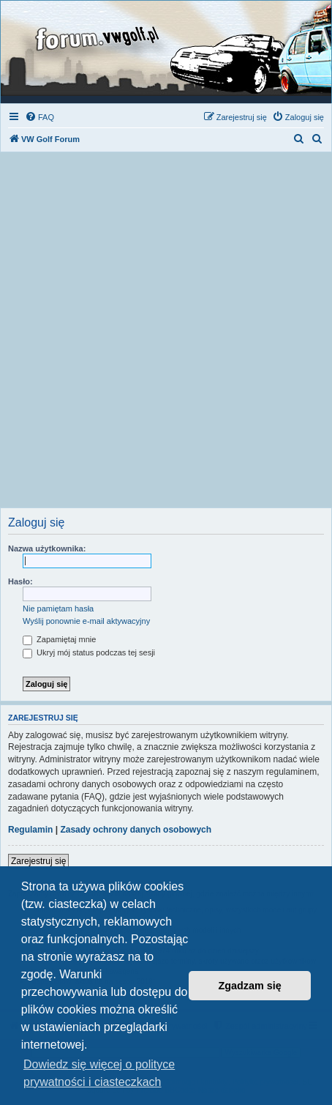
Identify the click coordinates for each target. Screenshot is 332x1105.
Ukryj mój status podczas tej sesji (89, 652)
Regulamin (30, 830)
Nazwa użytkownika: (47, 548)
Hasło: (20, 581)
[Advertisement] (166, 334)
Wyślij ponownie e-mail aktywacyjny (86, 621)
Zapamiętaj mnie (59, 639)
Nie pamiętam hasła (58, 608)
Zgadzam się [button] (250, 985)
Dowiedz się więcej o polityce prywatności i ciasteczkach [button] (99, 1073)
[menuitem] (39, 117)
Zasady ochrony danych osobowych (135, 830)
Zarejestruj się (38, 861)
